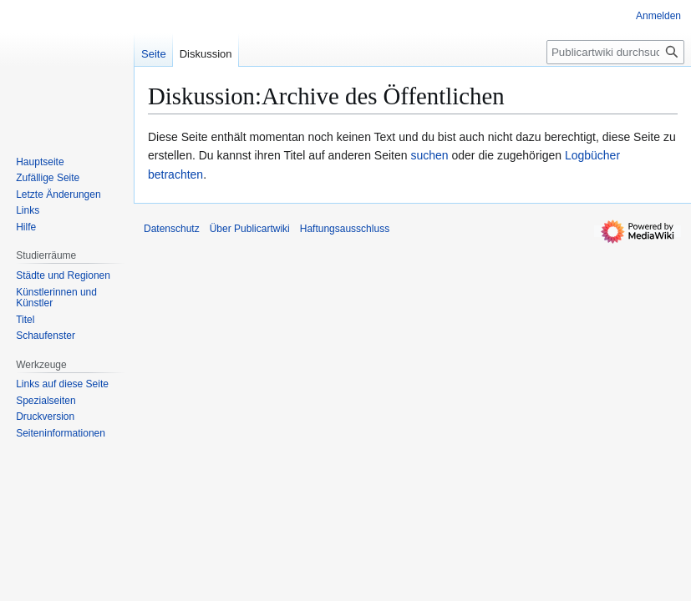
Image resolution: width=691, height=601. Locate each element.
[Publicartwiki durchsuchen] (615, 52)
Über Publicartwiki (250, 229)
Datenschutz (172, 229)
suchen (429, 155)
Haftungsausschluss (344, 229)
